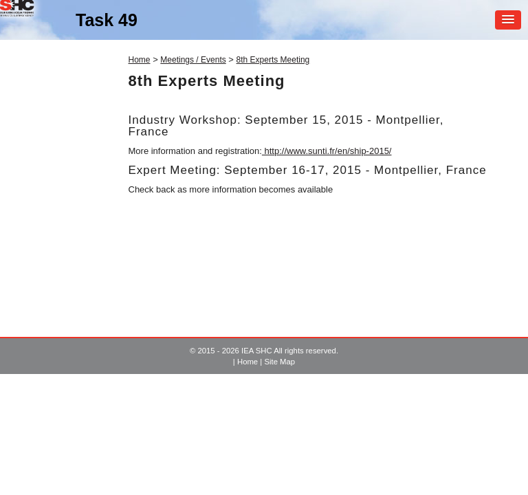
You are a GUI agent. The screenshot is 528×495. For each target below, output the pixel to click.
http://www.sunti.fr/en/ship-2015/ (327, 151)
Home (140, 60)
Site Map (279, 362)
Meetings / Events (193, 60)
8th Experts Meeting (273, 60)
